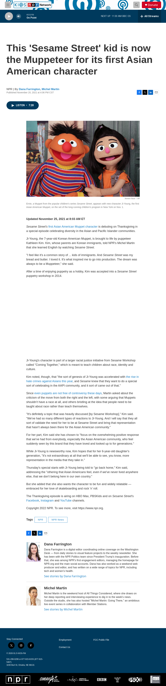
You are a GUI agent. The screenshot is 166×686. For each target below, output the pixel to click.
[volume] (18, 16)
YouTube (66, 500)
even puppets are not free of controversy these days (68, 393)
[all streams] (149, 16)
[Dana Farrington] (33, 552)
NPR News (58, 519)
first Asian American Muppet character (73, 226)
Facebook (32, 500)
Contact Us (64, 647)
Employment (65, 640)
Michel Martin (50, 89)
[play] (9, 16)
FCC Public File (101, 640)
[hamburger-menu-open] (8, 5)
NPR (40, 519)
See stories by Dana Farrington (65, 576)
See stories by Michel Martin (63, 609)
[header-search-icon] (136, 5)
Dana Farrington (29, 89)
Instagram (47, 500)
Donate (153, 5)
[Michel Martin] (33, 596)
